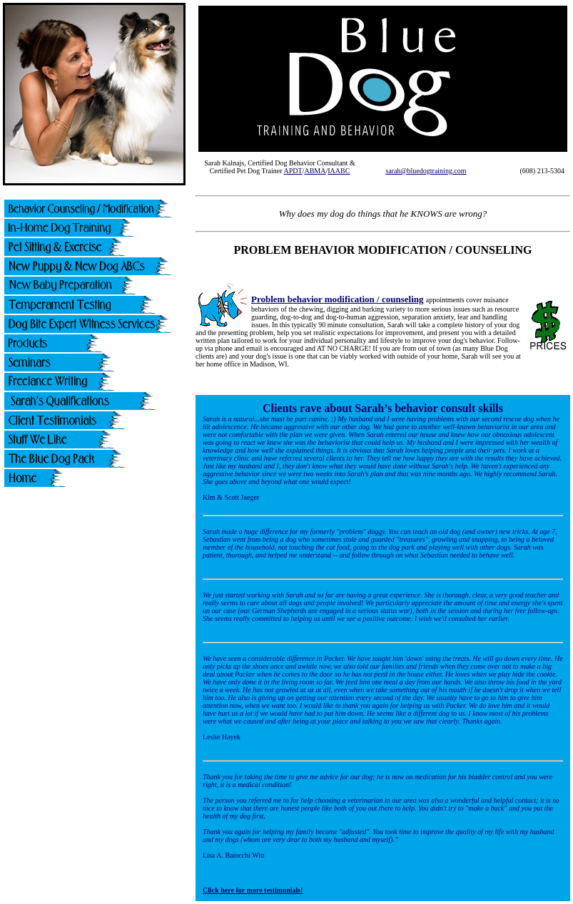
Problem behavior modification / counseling (337, 299)
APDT (293, 171)
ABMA (314, 171)
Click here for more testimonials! (253, 890)
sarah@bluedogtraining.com (425, 171)
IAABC (339, 171)
